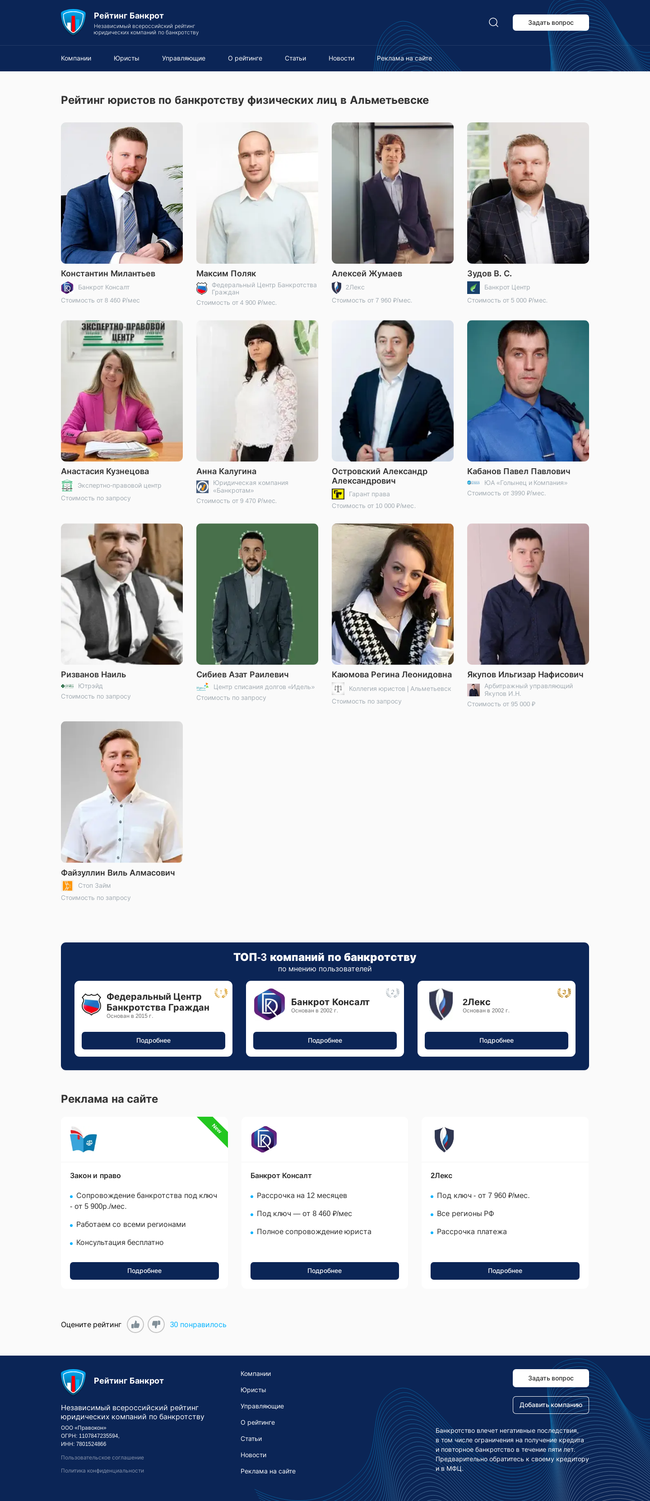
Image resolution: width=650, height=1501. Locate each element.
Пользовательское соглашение (102, 1457)
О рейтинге (245, 58)
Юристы (126, 58)
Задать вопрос (551, 22)
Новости (341, 58)
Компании (76, 58)
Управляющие (183, 58)
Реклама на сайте (404, 58)
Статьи (295, 58)
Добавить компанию (551, 1404)
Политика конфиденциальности (102, 1471)
